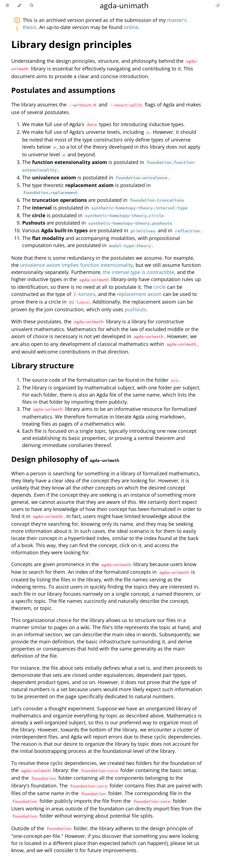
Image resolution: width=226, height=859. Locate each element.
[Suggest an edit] (218, 5)
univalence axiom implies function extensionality (76, 265)
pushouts (135, 309)
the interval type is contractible (138, 272)
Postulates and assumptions (63, 90)
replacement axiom (139, 294)
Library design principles (71, 44)
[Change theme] (19, 5)
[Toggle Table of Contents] (7, 5)
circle (159, 287)
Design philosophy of (65, 459)
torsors (87, 294)
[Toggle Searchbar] (31, 5)
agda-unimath (124, 5)
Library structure (42, 365)
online (131, 27)
